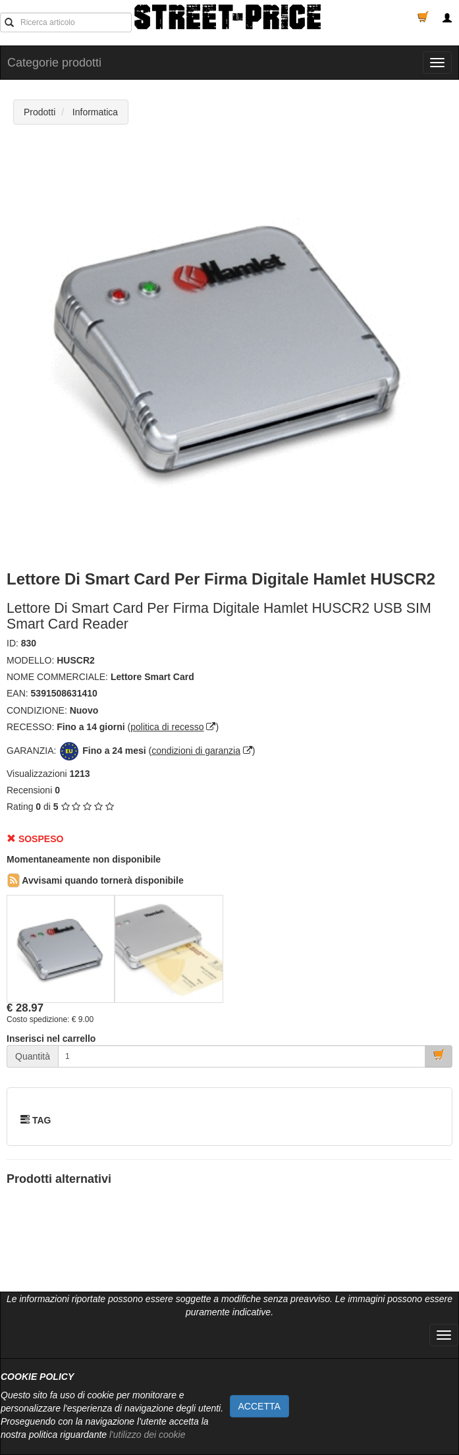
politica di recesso (166, 727)
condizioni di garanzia (195, 750)
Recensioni (29, 790)
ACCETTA (259, 1406)
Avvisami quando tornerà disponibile (95, 880)
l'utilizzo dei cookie (147, 1434)
